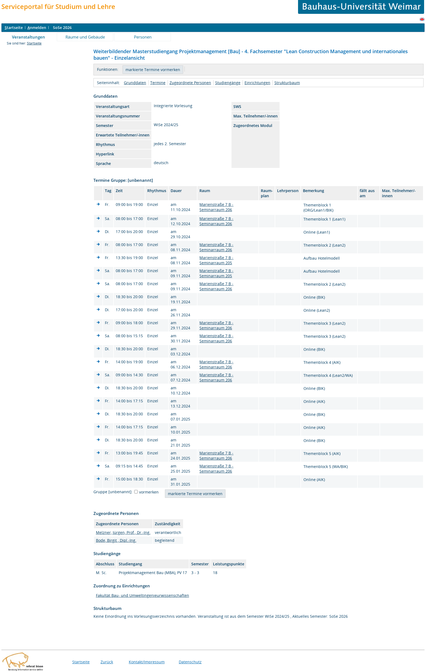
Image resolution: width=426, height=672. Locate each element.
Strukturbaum (287, 82)
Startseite (34, 43)
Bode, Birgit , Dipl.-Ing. (116, 540)
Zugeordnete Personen (190, 82)
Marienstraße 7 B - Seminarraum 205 (216, 260)
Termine (157, 82)
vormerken (149, 492)
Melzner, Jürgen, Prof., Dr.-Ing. (123, 532)
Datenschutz (190, 661)
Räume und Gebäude (85, 37)
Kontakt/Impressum (147, 661)
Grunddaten (135, 82)
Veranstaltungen (28, 37)
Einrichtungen (257, 82)
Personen (143, 37)
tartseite (14, 27)
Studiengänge (227, 82)
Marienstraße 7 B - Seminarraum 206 (216, 207)
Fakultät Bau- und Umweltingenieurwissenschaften (142, 595)
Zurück (107, 661)
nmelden (36, 27)
